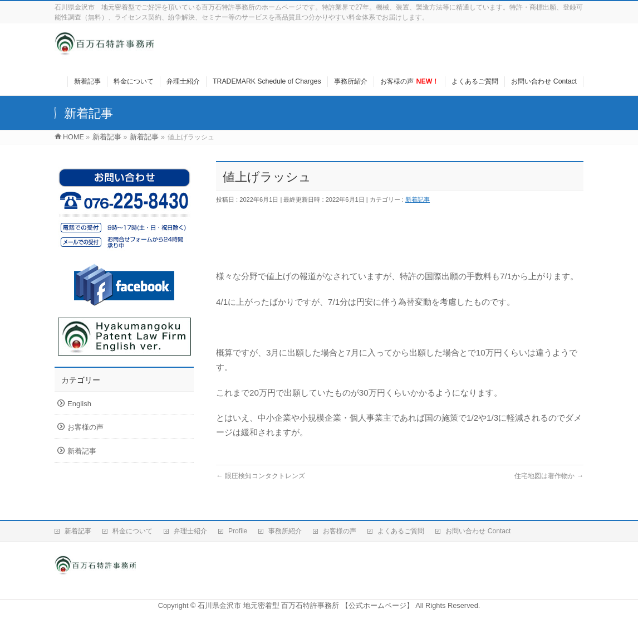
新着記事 (417, 199)
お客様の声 (85, 427)
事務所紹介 (285, 531)
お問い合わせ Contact (478, 531)
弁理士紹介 (190, 531)
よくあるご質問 (400, 531)
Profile (237, 531)
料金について (132, 531)
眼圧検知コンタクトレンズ (260, 476)
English (79, 404)
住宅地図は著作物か (548, 476)
